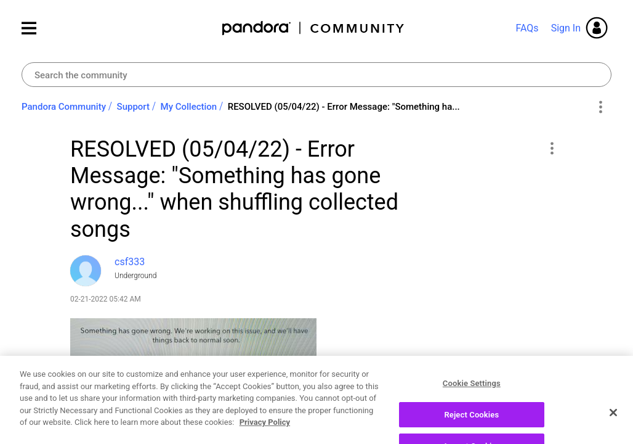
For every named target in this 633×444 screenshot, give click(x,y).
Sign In (566, 28)
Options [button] (600, 107)
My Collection (189, 106)
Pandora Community (313, 28)
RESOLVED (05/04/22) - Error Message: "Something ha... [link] (344, 106)
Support (133, 106)
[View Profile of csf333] (130, 262)
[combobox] (316, 74)
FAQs (526, 28)
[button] (551, 148)
